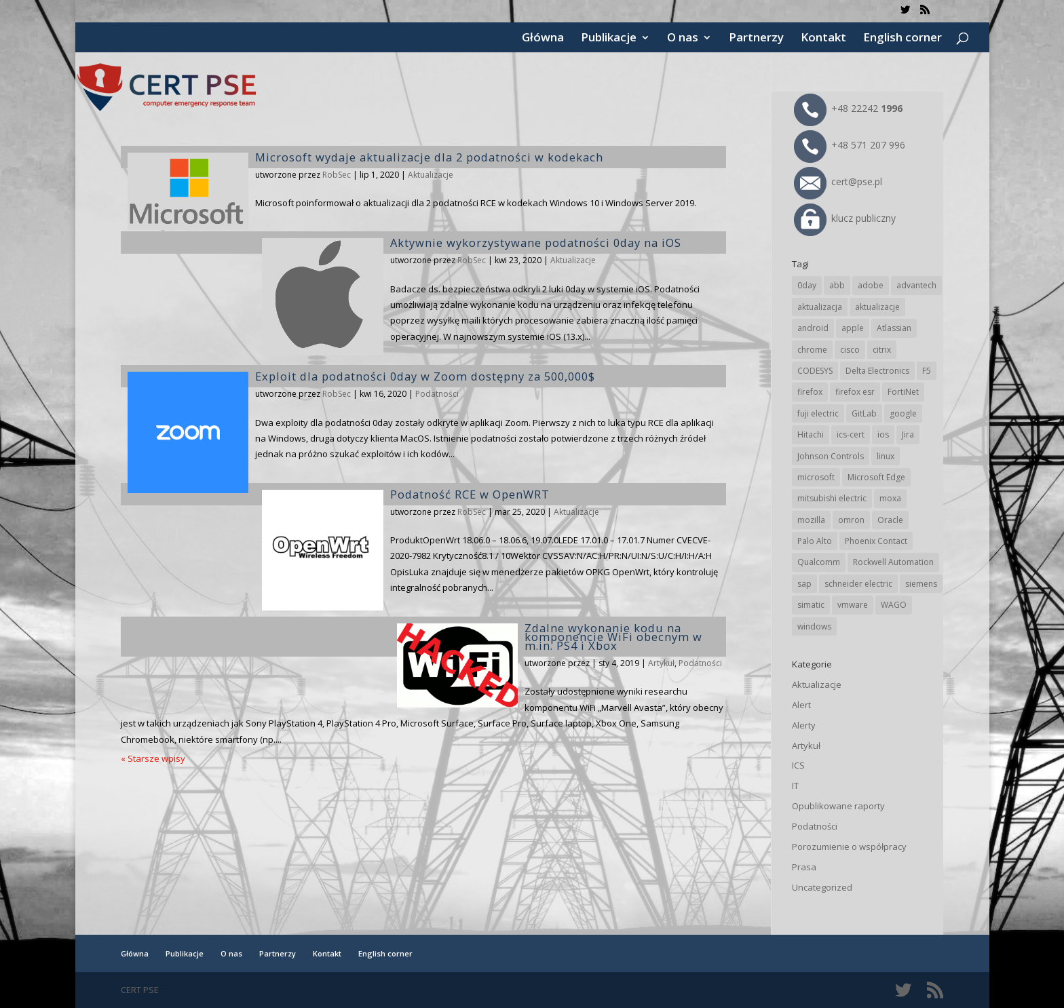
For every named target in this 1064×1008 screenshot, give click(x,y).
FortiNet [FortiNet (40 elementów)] (903, 392)
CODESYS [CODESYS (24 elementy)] (815, 370)
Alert (801, 705)
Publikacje (608, 39)
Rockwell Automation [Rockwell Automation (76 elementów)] (893, 562)
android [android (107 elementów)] (813, 328)
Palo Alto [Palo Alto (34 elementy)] (814, 541)
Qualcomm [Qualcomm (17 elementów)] (818, 562)
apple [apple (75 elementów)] (852, 328)
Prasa (804, 867)
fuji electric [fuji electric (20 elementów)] (818, 413)
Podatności (437, 394)
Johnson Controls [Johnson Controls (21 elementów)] (830, 456)
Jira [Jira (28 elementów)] (908, 434)
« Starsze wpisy (153, 758)
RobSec (336, 174)
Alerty (804, 725)
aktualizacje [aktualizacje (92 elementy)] (877, 307)
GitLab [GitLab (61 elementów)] (864, 413)
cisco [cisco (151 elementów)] (850, 349)
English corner (902, 39)
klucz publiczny (845, 218)
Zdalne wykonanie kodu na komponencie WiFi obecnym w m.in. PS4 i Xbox (613, 636)
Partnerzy (756, 39)
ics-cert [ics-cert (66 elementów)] (850, 434)
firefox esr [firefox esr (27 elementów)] (855, 392)
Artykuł (661, 663)
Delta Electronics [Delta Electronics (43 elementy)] (877, 370)
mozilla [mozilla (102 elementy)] (811, 520)
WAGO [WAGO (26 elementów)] (894, 604)
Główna (543, 39)
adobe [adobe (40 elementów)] (871, 285)
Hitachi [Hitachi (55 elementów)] (810, 434)
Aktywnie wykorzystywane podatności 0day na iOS (535, 242)
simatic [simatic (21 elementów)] (810, 604)
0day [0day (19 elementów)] (806, 285)
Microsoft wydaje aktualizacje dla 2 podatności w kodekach (429, 157)
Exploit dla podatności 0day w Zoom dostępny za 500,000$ (425, 376)
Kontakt (823, 39)
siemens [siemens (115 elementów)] (921, 583)
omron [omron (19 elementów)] (851, 520)
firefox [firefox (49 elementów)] (809, 392)
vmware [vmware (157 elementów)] (852, 604)
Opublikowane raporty (838, 806)
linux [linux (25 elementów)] (885, 456)
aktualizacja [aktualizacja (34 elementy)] (819, 307)
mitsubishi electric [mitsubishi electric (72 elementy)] (832, 498)
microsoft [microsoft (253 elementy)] (816, 477)
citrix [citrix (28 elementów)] (882, 349)
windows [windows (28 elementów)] (814, 626)
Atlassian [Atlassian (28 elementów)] (894, 328)
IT (795, 785)
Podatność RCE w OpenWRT (470, 494)
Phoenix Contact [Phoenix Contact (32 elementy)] (876, 541)
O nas (682, 39)
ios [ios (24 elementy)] (883, 434)
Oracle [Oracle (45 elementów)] (890, 520)
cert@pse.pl (838, 181)
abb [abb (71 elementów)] (837, 285)
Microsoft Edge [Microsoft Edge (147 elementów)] (876, 477)
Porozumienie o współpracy (849, 846)
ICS (798, 765)
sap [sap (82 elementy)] (804, 583)
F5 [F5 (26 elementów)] (926, 370)
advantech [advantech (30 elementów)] (916, 285)
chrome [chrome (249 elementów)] (812, 349)
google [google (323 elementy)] (903, 413)
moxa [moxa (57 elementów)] (890, 498)
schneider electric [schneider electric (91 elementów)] (858, 583)
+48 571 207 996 (849, 144)
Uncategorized (822, 887)
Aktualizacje (430, 174)
